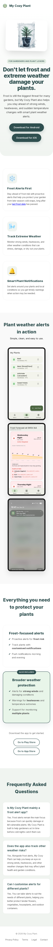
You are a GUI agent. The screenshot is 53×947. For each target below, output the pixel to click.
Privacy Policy (12, 939)
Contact (44, 939)
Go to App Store (26, 751)
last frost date (19, 204)
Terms (25, 939)
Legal (34, 939)
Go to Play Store (26, 742)
